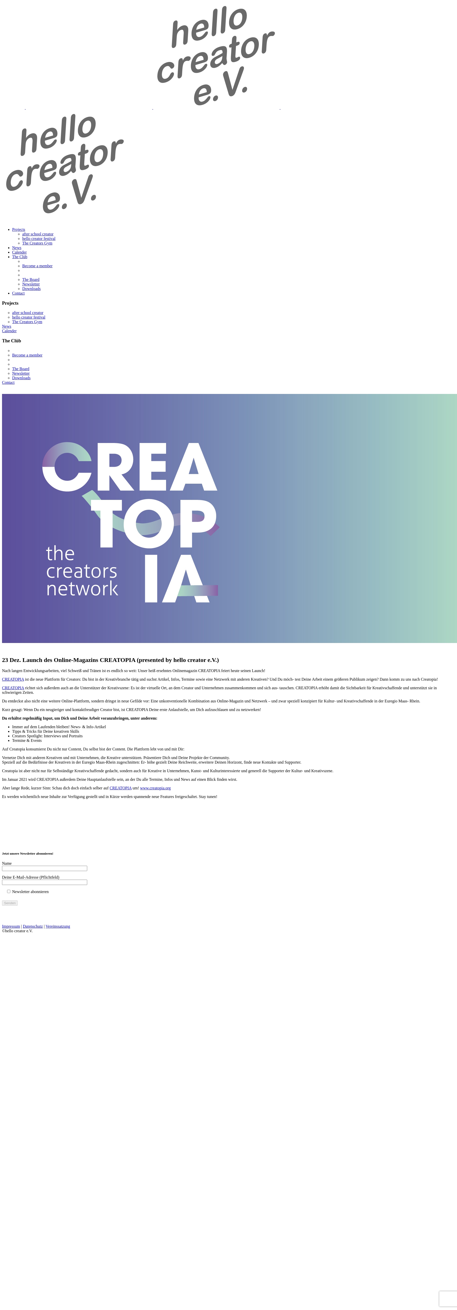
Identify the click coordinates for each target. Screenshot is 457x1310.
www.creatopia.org (155, 788)
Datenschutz (33, 926)
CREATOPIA (13, 679)
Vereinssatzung (57, 926)
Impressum (11, 926)
